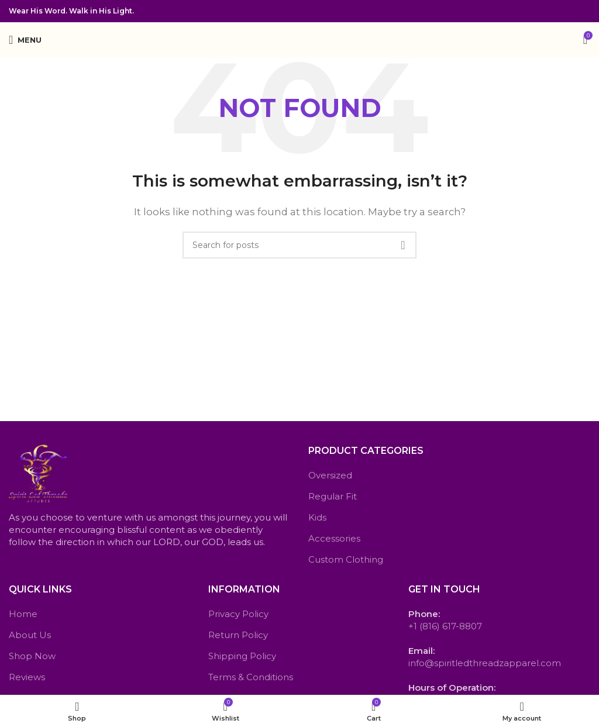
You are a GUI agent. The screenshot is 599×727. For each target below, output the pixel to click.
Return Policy (238, 634)
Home (23, 613)
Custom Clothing (345, 559)
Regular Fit (332, 496)
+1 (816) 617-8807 (445, 626)
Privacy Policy (238, 613)
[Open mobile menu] (25, 39)
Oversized (330, 475)
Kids (317, 517)
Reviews (27, 677)
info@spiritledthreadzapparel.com (484, 663)
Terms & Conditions (250, 677)
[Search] (299, 245)
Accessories (334, 538)
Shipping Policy (242, 655)
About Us (30, 634)
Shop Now (32, 655)
